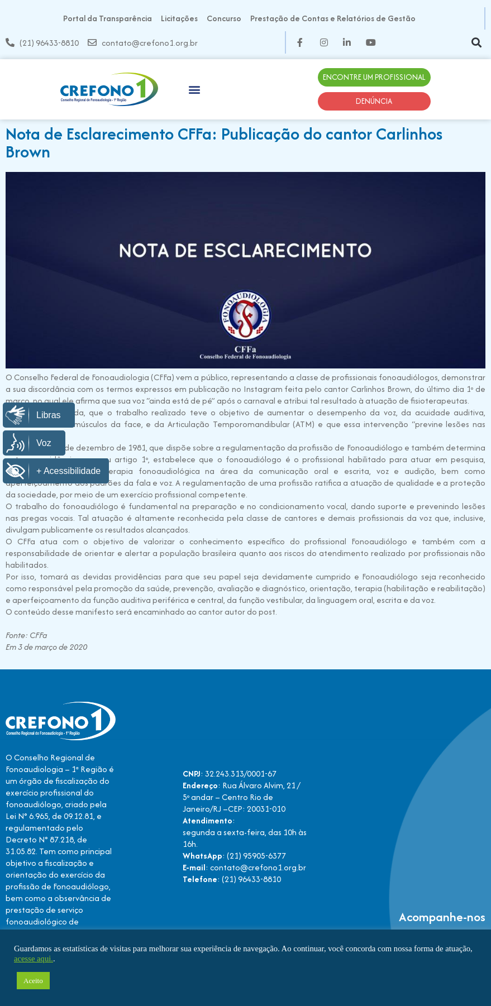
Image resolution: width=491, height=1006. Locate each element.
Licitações (179, 18)
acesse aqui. (33, 958)
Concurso (224, 18)
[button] (476, 42)
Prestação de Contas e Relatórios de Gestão (333, 18)
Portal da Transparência (107, 18)
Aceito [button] (33, 980)
